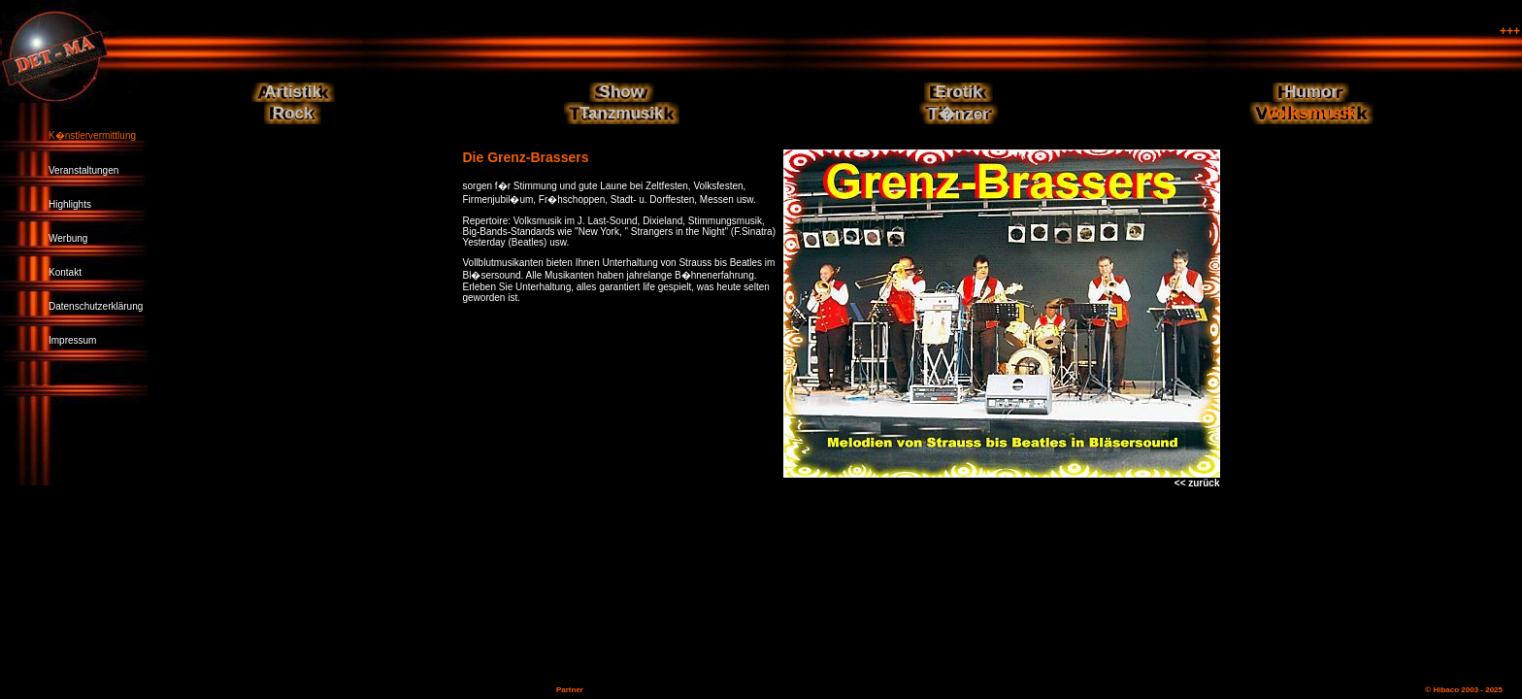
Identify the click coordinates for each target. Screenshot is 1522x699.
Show (622, 92)
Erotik (959, 92)
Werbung (68, 238)
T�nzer (958, 114)
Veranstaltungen (83, 170)
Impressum (72, 340)
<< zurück (1197, 483)
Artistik (292, 92)
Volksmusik (1311, 113)
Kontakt (65, 272)
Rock (293, 113)
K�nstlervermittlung (92, 135)
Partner (569, 689)
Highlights (70, 204)
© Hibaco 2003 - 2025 (1464, 689)
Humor (1311, 92)
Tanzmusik (621, 113)
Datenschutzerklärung (96, 306)
